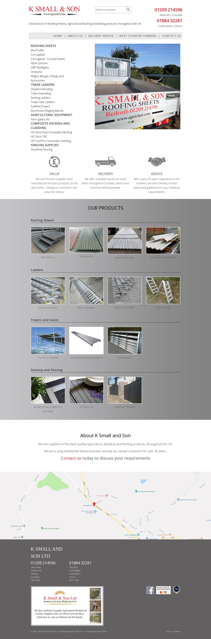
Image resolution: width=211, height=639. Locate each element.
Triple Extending (41, 93)
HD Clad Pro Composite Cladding (51, 141)
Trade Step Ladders (43, 102)
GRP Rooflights (40, 67)
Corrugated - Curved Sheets (48, 59)
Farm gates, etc (40, 119)
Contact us (71, 458)
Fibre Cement (39, 63)
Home (57, 36)
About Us (75, 36)
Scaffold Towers (40, 106)
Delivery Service (101, 36)
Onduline (36, 72)
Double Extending (42, 89)
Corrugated (38, 54)
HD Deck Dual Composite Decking (51, 132)
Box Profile (37, 50)
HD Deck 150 (39, 136)
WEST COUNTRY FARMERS (137, 36)
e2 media (176, 631)
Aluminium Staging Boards (47, 110)
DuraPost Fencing (42, 149)
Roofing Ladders (41, 97)
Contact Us (171, 36)
